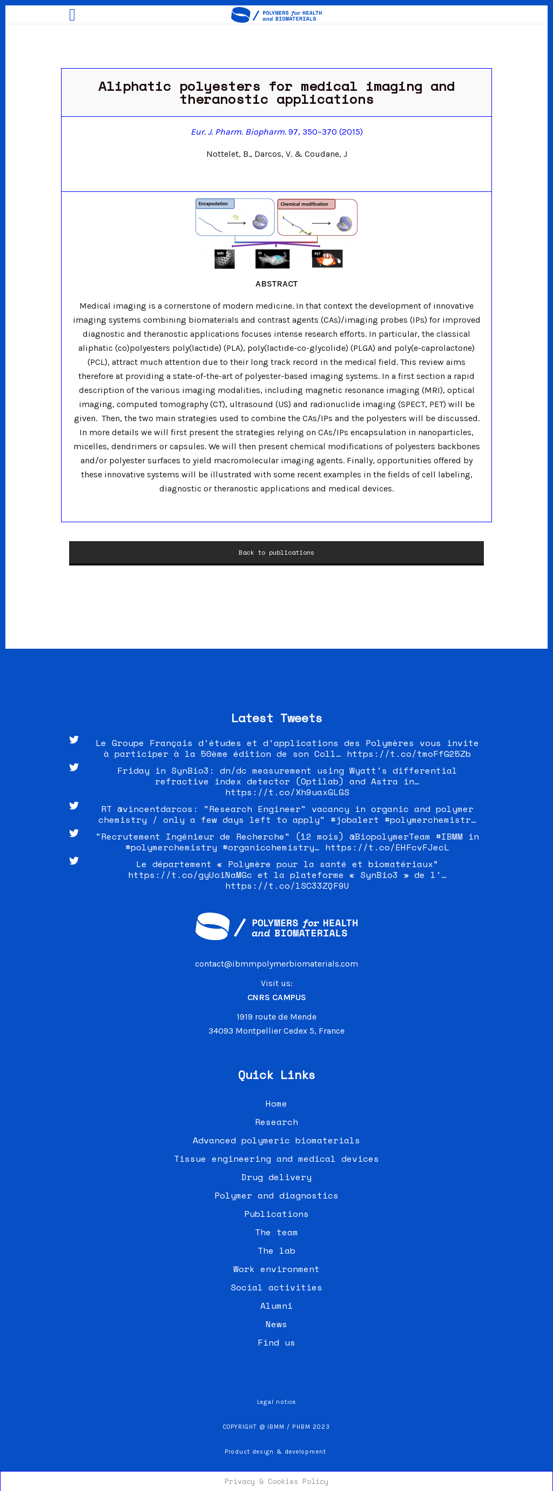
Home (276, 1103)
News (276, 1323)
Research (276, 1121)
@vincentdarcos (155, 808)
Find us (276, 1342)
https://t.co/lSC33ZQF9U (287, 885)
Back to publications (276, 552)
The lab (276, 1250)
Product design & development (276, 1451)
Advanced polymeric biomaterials (276, 1140)
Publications (276, 1213)
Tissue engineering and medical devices (276, 1158)
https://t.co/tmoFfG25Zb (409, 753)
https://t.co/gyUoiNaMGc (190, 874)
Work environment (276, 1268)
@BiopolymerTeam (389, 836)
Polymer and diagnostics (276, 1195)
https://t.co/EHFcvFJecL (387, 847)
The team (276, 1232)
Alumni (276, 1305)
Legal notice (276, 1402)
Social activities (276, 1287)
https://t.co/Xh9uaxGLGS (287, 792)
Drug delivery (276, 1176)
